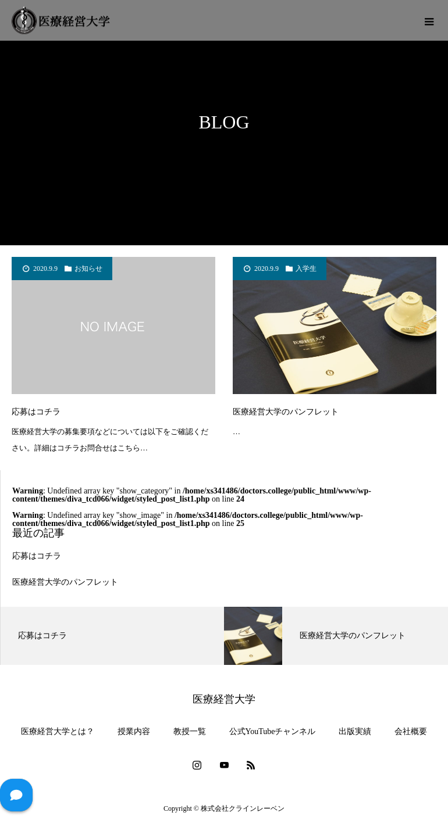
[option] (112, 636)
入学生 (306, 268)
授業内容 (134, 732)
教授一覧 (189, 732)
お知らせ (88, 268)
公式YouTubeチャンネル (272, 732)
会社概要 (410, 732)
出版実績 (355, 732)
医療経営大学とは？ (57, 732)
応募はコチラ (36, 411)
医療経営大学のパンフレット (286, 411)
